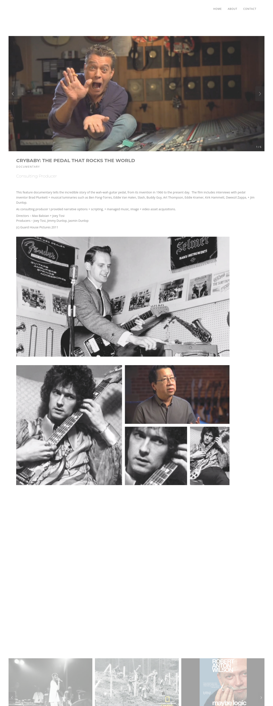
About (232, 9)
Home (217, 9)
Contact (249, 9)
